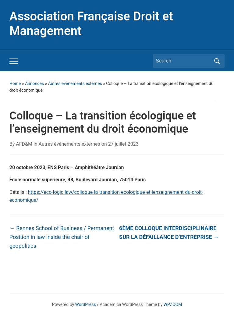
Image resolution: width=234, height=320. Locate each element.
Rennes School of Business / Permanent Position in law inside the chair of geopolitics (61, 237)
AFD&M (24, 144)
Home (15, 83)
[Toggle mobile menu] (13, 61)
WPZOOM (173, 304)
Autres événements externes (75, 83)
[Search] (183, 61)
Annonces (34, 83)
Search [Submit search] (217, 61)
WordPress (85, 304)
